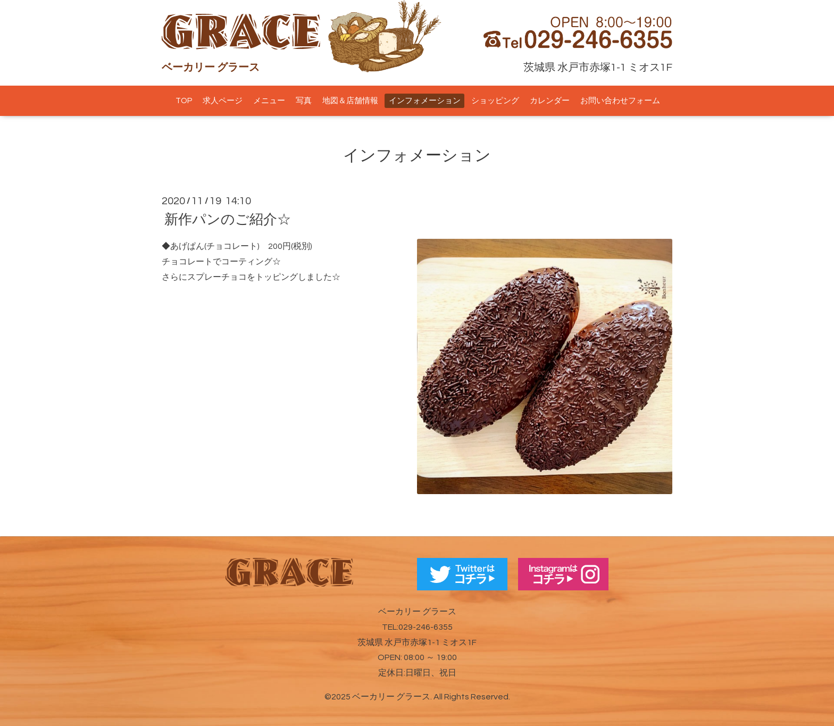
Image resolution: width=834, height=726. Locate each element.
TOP (184, 101)
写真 (304, 101)
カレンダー (550, 101)
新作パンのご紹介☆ (227, 220)
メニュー (269, 101)
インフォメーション (425, 101)
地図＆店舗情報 (350, 101)
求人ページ (223, 101)
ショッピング (495, 101)
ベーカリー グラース (391, 696)
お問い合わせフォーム (620, 101)
